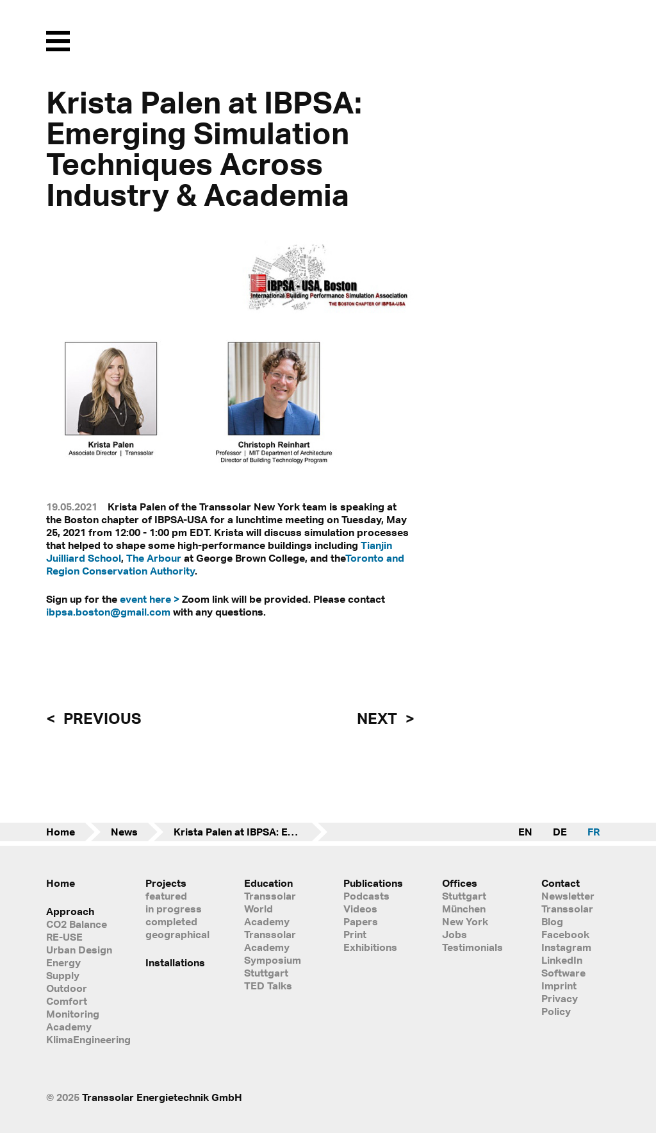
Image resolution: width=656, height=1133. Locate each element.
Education (268, 883)
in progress (173, 908)
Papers (360, 921)
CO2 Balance (76, 924)
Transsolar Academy (270, 940)
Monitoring (72, 1013)
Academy (69, 1026)
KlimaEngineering (80, 1039)
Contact (560, 883)
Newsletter (567, 895)
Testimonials (472, 947)
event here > (149, 598)
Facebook (565, 934)
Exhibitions (370, 947)
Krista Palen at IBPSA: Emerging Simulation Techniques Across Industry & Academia (250, 831)
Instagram (566, 947)
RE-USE (64, 936)
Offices (459, 883)
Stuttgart (464, 895)
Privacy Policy (559, 1005)
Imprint (559, 985)
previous (100, 718)
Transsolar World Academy (270, 908)
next (378, 718)
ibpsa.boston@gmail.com (108, 611)
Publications (373, 883)
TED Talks (268, 985)
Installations (175, 962)
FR (593, 831)
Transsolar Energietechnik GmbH (162, 1097)
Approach (70, 911)
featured (166, 895)
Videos (360, 908)
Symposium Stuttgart (272, 966)
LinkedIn (561, 959)
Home (60, 831)
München (464, 908)
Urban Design (79, 949)
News (124, 831)
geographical (177, 934)
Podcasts (366, 895)
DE (560, 831)
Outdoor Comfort (66, 994)
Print (354, 934)
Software (563, 972)
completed (171, 921)
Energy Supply (63, 969)
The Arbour (153, 557)
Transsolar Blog (567, 915)
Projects (165, 883)
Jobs (454, 934)
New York (465, 921)
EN (525, 831)
